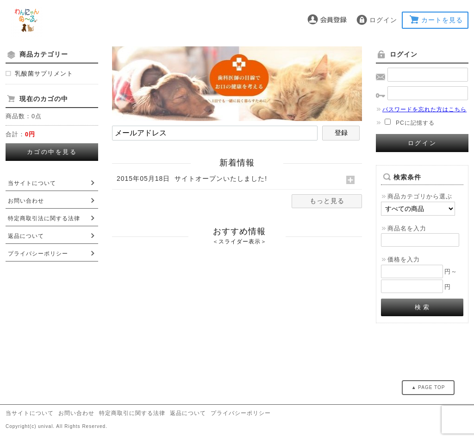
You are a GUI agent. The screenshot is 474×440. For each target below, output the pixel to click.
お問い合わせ (26, 201)
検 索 (422, 307)
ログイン (383, 20)
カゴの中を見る (52, 151)
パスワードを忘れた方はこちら (421, 109)
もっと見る (327, 200)
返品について (26, 236)
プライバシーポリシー (38, 253)
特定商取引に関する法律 (132, 413)
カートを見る (442, 20)
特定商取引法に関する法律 (44, 218)
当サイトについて (32, 183)
